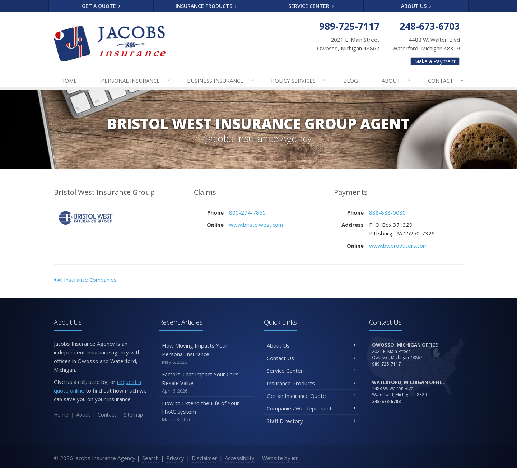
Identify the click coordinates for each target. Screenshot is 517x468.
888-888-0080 (387, 212)
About (396, 80)
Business (221, 80)
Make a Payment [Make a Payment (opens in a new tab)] (435, 61)
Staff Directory (311, 421)
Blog (350, 80)
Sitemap (133, 414)
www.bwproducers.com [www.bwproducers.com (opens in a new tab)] (398, 245)
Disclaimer (204, 458)
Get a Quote (101, 6)
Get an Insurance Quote (311, 395)
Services (299, 80)
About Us (416, 6)
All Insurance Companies (85, 279)
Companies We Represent (311, 408)
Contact (446, 80)
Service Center (311, 6)
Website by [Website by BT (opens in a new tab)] (280, 458)
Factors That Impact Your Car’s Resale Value (206, 383)
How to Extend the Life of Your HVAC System (206, 411)
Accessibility (240, 458)
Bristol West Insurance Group (86, 218)
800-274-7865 (247, 212)
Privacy (175, 458)
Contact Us (311, 358)
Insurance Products (206, 6)
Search (150, 458)
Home (68, 80)
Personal (136, 80)
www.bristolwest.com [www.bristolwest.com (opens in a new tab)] (256, 224)
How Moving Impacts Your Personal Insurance (206, 354)
